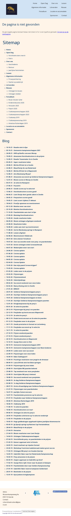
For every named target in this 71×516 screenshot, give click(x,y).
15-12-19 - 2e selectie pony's (16, 315)
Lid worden (54, 7)
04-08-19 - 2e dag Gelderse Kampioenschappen (23, 380)
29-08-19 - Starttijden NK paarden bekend (21, 368)
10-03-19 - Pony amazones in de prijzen (20, 457)
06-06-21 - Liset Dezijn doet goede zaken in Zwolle (24, 195)
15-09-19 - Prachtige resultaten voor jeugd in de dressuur (27, 360)
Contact (64, 15)
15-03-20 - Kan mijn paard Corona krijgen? (21, 265)
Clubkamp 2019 (14, 117)
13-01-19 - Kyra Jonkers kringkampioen (20, 475)
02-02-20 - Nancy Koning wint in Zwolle (20, 286)
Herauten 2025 (14, 106)
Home (35, 3)
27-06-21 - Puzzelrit (13, 186)
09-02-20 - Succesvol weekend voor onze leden (23, 283)
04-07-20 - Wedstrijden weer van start (20, 248)
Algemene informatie (39, 7)
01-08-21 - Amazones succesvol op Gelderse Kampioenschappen (29, 177)
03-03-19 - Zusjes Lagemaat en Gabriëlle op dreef (24, 460)
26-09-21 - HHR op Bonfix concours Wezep (21, 153)
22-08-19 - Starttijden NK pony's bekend (21, 374)
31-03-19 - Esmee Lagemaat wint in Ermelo (22, 442)
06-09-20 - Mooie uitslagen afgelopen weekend (23, 221)
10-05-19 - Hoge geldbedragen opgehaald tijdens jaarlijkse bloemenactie (33, 422)
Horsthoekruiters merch (17, 56)
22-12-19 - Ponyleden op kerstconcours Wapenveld (24, 312)
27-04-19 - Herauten (13, 430)
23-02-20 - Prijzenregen (14, 274)
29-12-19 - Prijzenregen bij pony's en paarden (22, 310)
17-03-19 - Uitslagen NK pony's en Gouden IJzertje (24, 451)
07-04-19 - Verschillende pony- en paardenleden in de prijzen (28, 439)
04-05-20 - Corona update (15, 259)
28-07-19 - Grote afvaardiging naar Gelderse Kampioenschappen (30, 386)
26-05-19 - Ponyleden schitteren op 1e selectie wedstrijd (27, 416)
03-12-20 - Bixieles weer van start (18, 206)
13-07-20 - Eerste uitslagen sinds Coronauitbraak (24, 245)
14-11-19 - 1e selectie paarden (17, 330)
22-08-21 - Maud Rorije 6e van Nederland (21, 168)
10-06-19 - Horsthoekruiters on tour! (19, 410)
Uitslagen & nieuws (15, 91)
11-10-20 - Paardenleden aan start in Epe (21, 212)
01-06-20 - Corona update (15, 254)
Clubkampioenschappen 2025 (19, 112)
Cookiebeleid (16, 511)
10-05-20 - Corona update (15, 256)
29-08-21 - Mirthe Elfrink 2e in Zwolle (19, 165)
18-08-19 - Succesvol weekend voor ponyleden (23, 377)
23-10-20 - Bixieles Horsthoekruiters (19, 209)
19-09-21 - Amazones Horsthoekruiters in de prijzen (25, 156)
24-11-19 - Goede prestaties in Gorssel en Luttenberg (25, 324)
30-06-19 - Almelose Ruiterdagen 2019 (20, 401)
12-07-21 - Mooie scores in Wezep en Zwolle (22, 180)
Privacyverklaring (15, 79)
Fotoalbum (43, 11)
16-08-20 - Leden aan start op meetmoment (22, 227)
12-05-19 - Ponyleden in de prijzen (18, 419)
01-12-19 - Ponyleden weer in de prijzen (20, 321)
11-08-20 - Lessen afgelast (16, 233)
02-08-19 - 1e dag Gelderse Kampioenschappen (23, 383)
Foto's (11, 58)
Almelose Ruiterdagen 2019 (18, 123)
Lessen (63, 3)
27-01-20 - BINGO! (12, 289)
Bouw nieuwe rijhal (15, 100)
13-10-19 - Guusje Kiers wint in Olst (19, 342)
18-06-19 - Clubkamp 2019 (15, 404)
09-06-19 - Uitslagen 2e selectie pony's (20, 413)
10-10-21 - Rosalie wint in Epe (17, 147)
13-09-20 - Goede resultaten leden (18, 218)
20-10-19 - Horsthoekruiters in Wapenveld (21, 339)
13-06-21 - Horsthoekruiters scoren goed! (21, 192)
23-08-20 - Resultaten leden (16, 224)
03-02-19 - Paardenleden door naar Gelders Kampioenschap (28, 466)
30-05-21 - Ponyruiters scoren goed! (19, 198)
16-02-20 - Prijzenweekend (16, 277)
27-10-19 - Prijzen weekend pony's (18, 336)
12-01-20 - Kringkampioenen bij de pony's (21, 304)
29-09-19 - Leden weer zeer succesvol (20, 351)
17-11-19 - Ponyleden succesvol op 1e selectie (23, 327)
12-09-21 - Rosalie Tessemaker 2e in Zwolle (22, 159)
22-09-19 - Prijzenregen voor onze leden (20, 354)
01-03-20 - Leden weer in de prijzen (19, 271)
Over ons (54, 3)
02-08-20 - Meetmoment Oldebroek (19, 236)
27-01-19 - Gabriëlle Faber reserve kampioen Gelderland (27, 469)
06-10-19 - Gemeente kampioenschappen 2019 (23, 345)
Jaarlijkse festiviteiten (16, 70)
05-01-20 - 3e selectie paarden (17, 307)
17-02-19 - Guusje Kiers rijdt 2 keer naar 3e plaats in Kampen (28, 463)
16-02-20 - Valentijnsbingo (15, 280)
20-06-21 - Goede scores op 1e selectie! (20, 189)
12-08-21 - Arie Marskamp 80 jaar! (18, 174)
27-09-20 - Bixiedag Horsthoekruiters (19, 215)
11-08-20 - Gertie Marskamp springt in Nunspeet (24, 230)
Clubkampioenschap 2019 (17, 120)
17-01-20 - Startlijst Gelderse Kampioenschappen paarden (27, 301)
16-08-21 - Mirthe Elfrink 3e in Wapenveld (21, 171)
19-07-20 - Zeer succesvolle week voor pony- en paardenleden (29, 242)
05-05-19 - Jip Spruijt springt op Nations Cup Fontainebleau (27, 425)
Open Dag (44, 3)
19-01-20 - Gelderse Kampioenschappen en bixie (24, 298)
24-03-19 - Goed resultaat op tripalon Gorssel (22, 445)
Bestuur (11, 67)
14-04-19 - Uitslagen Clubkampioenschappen (22, 436)
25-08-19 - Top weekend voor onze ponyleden (22, 371)
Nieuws (63, 7)
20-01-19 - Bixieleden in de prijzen (18, 472)
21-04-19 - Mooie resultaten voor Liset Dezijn (22, 433)
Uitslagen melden (15, 94)
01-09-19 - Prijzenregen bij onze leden (20, 366)
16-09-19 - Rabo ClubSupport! (16, 357)
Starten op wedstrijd (16, 82)
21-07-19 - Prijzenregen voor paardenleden (22, 389)
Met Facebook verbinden (60, 491)
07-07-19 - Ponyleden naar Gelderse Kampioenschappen (26, 398)
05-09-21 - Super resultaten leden (18, 162)
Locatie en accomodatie (58, 11)
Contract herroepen (28, 511)
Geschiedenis (13, 64)
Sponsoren (54, 15)
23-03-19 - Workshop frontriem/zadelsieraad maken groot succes (30, 448)
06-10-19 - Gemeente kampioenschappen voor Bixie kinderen (28, 348)
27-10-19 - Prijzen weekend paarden (19, 333)
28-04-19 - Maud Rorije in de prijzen (19, 427)
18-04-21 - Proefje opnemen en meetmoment (23, 203)
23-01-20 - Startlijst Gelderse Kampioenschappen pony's (27, 295)
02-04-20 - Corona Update (15, 262)
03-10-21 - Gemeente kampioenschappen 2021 (23, 150)
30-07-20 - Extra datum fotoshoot (18, 239)
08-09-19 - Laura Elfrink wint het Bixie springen (23, 363)
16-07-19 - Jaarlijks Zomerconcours (19, 392)
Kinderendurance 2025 (16, 103)
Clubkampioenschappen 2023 (19, 114)
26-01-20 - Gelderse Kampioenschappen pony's (23, 292)
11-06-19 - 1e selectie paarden (17, 407)
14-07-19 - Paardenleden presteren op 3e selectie (24, 395)
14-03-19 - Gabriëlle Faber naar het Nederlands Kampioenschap (29, 454)
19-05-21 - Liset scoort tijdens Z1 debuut (21, 200)
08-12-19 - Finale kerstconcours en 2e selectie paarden (26, 318)
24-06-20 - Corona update (15, 251)
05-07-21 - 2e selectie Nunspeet (17, 183)
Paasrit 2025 (13, 109)
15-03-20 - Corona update (15, 268)
